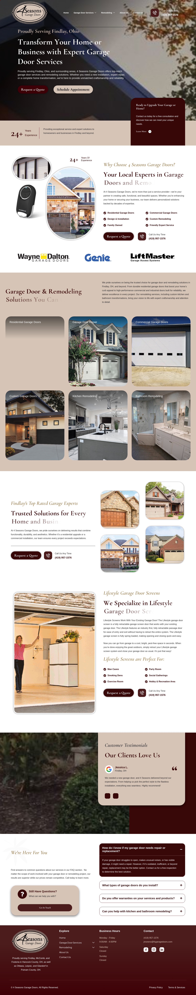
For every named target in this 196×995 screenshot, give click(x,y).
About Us (124, 13)
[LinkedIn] (162, 949)
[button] (107, 796)
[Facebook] (146, 949)
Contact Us (138, 13)
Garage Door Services (85, 12)
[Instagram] (153, 949)
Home (66, 13)
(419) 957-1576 (170, 15)
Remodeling (108, 12)
